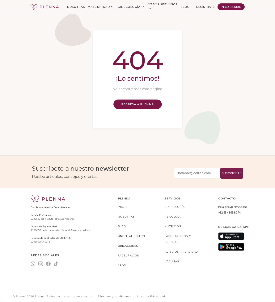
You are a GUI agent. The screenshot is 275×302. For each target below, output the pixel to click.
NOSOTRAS (76, 7)
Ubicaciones (128, 246)
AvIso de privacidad (181, 252)
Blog (122, 226)
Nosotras (126, 217)
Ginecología (129, 7)
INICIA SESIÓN (231, 6)
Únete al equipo (131, 236)
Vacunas (172, 261)
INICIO (122, 207)
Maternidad (99, 7)
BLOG (184, 7)
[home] (45, 7)
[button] (101, 7)
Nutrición (173, 226)
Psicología (174, 217)
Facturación (128, 256)
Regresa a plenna (137, 104)
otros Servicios (163, 4)
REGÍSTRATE (205, 7)
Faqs (122, 265)
